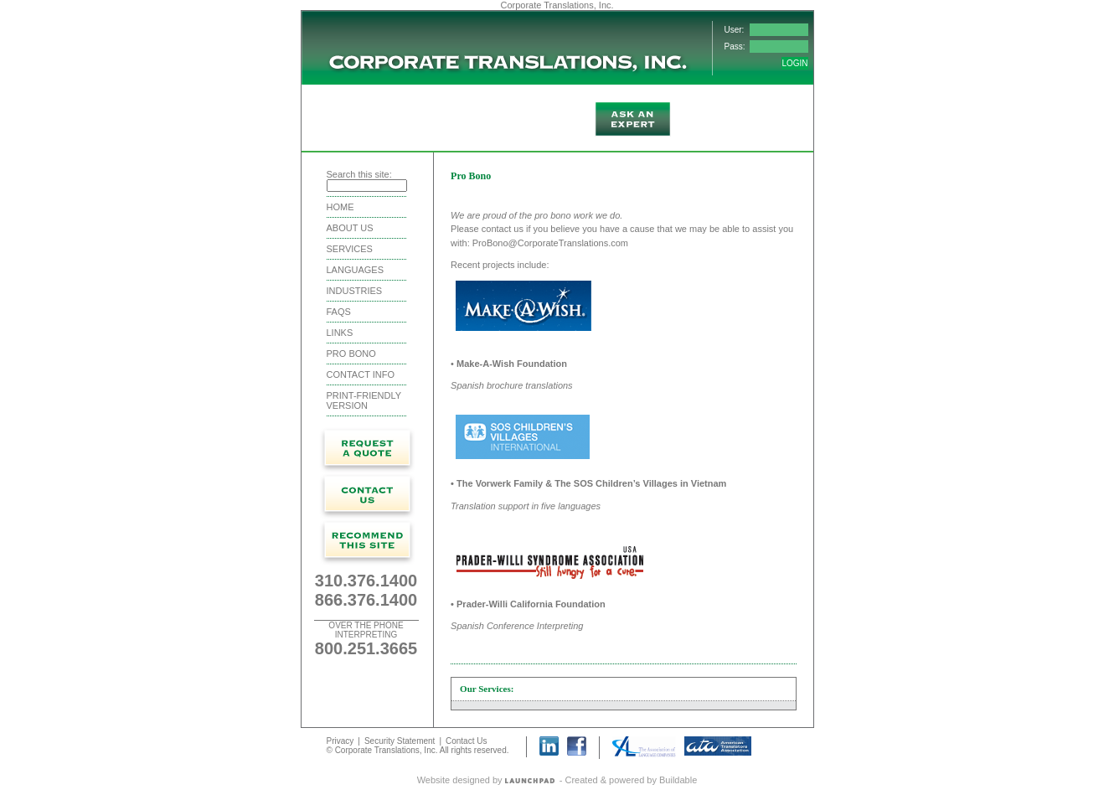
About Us (350, 228)
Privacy (340, 741)
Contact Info (361, 374)
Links (340, 333)
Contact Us (466, 741)
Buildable (678, 780)
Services (350, 249)
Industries (355, 291)
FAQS (339, 312)
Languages (355, 270)
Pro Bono (351, 353)
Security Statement (399, 741)
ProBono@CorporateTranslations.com (550, 243)
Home (340, 207)
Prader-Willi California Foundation (531, 604)
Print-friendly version (364, 400)
